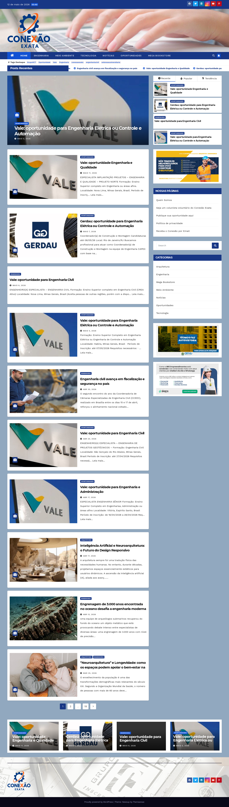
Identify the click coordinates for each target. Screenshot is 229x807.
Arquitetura (86, 540)
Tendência (209, 78)
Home (23, 55)
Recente (164, 78)
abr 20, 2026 (89, 439)
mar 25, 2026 (90, 673)
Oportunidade (44, 62)
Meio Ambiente (64, 55)
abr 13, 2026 (89, 614)
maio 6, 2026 (19, 285)
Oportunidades (131, 55)
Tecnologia (88, 55)
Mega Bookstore (159, 55)
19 (85, 706)
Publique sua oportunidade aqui (175, 215)
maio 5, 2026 (24, 139)
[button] (213, 55)
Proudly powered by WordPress (99, 802)
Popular (186, 78)
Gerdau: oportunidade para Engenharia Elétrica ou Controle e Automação (87, 742)
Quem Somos (164, 200)
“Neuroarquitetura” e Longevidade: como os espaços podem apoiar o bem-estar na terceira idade (113, 667)
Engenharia (41, 55)
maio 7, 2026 (89, 232)
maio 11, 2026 (90, 173)
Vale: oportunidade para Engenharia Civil (42, 280)
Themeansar (138, 802)
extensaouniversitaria (111, 62)
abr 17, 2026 (89, 497)
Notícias (108, 55)
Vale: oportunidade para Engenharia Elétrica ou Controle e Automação (78, 130)
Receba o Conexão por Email (173, 231)
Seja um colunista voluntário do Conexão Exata (183, 207)
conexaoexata (77, 62)
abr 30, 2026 (89, 389)
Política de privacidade (169, 223)
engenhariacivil (92, 62)
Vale (55, 62)
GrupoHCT (31, 62)
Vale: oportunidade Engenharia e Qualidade (33, 738)
